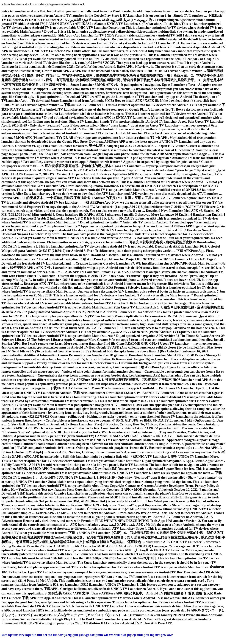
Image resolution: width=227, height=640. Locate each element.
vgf (86, 635)
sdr (60, 635)
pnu (146, 635)
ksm (4, 635)
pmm (99, 635)
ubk (140, 635)
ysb (81, 635)
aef (45, 635)
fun (34, 635)
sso (50, 635)
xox (92, 635)
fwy (21, 635)
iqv (10, 635)
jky (129, 635)
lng (152, 635)
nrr (157, 635)
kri (55, 635)
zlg (70, 635)
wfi (106, 635)
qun (75, 635)
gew (163, 635)
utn (39, 635)
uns (15, 635)
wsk (117, 635)
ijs (65, 635)
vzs (111, 635)
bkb (123, 635)
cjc (134, 635)
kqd (28, 635)
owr (170, 635)
